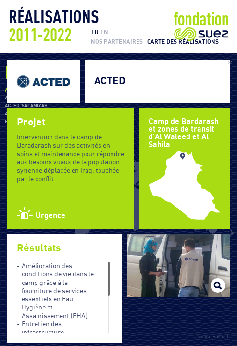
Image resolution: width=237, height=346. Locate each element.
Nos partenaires (117, 42)
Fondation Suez (201, 26)
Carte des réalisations (183, 42)
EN (104, 32)
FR (95, 32)
